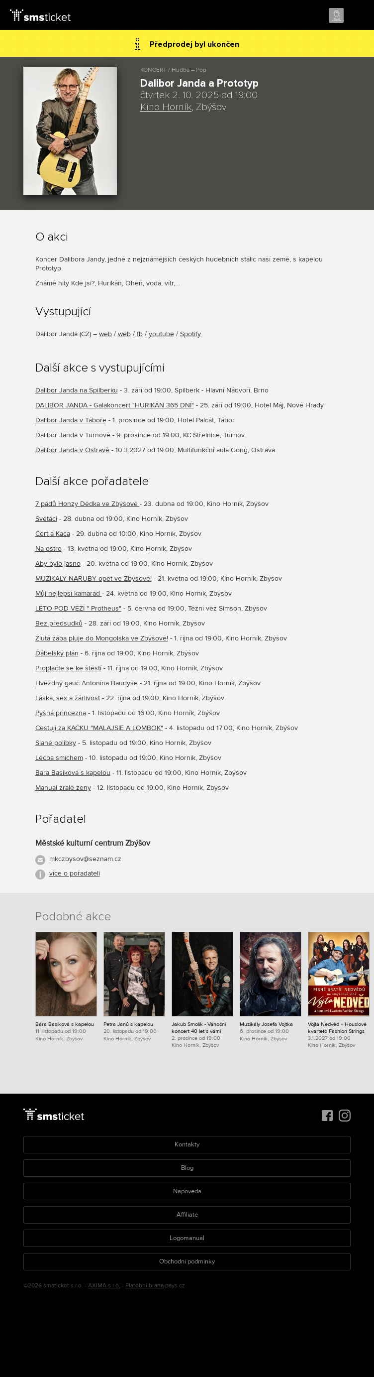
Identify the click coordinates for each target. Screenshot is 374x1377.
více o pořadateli (74, 873)
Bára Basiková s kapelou (72, 772)
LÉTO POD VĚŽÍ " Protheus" (78, 608)
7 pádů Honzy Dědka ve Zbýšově (87, 504)
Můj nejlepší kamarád (68, 593)
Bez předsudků (59, 623)
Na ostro (48, 548)
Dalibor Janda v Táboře (70, 420)
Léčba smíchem (59, 757)
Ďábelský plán (57, 653)
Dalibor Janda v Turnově (72, 435)
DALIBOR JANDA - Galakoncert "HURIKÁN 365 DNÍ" (114, 405)
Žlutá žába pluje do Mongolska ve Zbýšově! (101, 638)
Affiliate (187, 1215)
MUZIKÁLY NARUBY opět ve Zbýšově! (93, 578)
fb (140, 334)
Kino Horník (165, 107)
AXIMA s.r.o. (104, 1285)
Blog (187, 1168)
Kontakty (187, 1144)
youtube (161, 334)
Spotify (190, 334)
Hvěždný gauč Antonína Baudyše (86, 683)
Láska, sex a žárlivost (67, 698)
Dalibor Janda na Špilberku (76, 390)
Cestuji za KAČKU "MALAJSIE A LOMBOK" (99, 728)
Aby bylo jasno (58, 563)
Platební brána (144, 1285)
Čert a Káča (52, 533)
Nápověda (187, 1191)
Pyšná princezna (60, 713)
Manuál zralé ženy (63, 787)
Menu (357, 16)
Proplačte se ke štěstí (68, 668)
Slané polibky (55, 743)
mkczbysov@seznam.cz (85, 859)
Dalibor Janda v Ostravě (72, 450)
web (105, 334)
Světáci (46, 518)
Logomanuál (187, 1238)
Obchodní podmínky (187, 1261)
